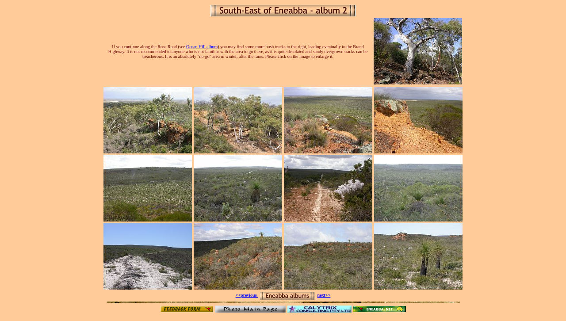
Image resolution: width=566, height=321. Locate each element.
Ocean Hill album (202, 46)
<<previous (247, 295)
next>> (324, 295)
